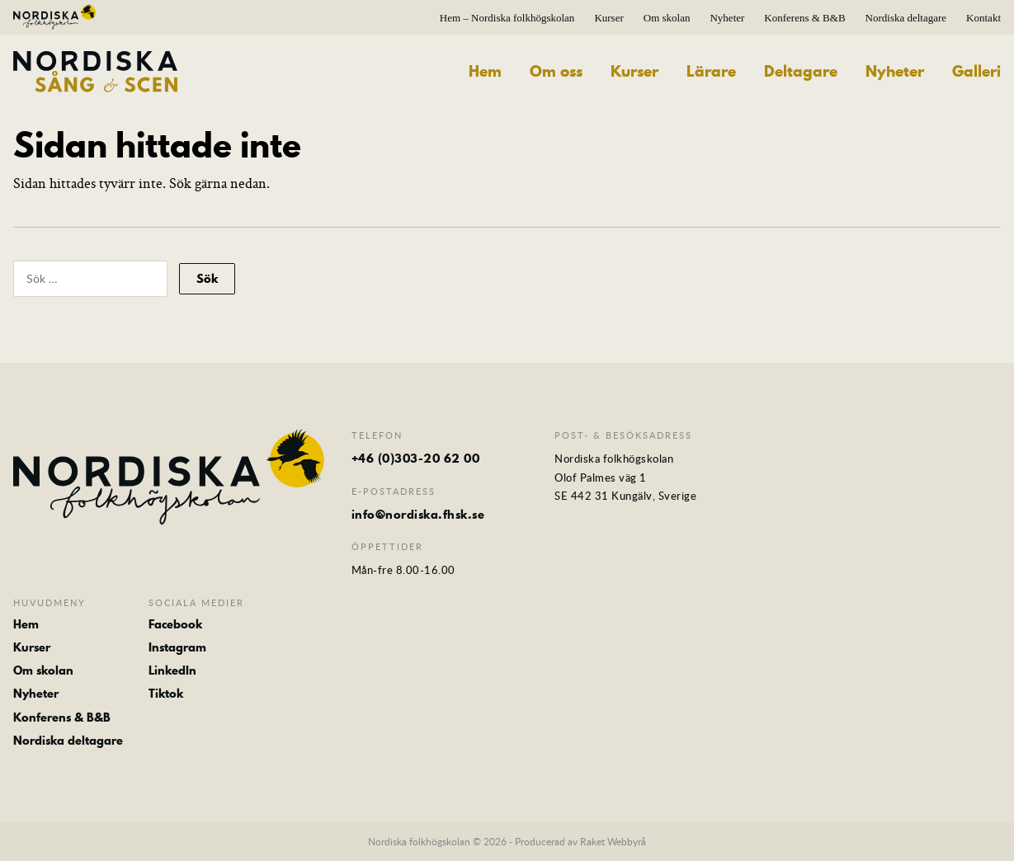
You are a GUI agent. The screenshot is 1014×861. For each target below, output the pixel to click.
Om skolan (667, 18)
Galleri (976, 72)
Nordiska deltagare (906, 18)
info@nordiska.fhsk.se (418, 514)
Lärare (711, 72)
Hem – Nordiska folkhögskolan (507, 18)
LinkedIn (172, 670)
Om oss (556, 72)
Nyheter (727, 18)
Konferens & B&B (804, 18)
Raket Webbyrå (613, 841)
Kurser (608, 18)
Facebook (175, 624)
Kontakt (983, 18)
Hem (485, 72)
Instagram (177, 647)
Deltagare (800, 72)
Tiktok (166, 693)
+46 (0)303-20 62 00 (415, 458)
